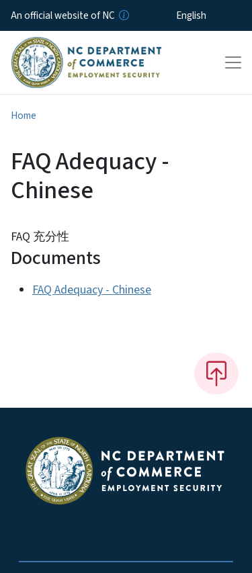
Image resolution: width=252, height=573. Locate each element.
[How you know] (123, 15)
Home (23, 115)
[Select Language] (212, 15)
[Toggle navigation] (233, 62)
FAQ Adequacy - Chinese (91, 289)
